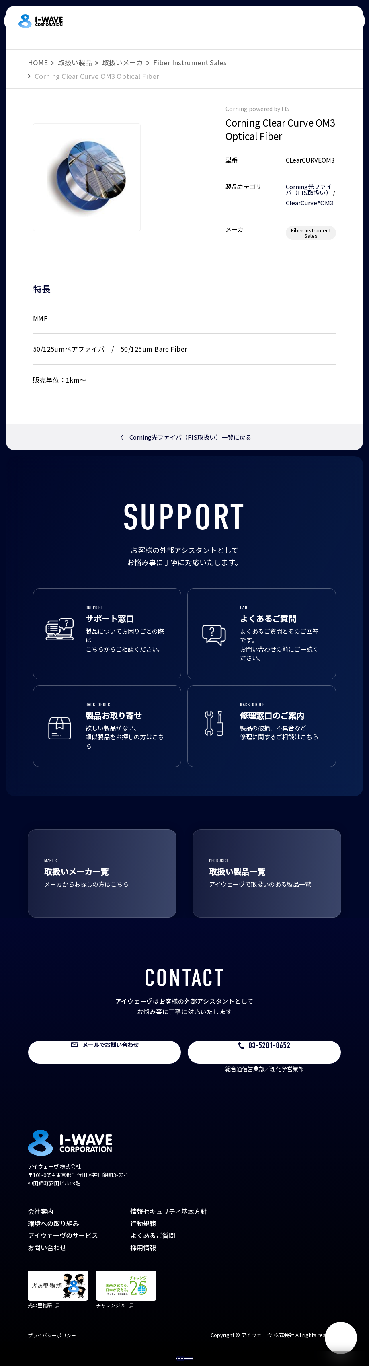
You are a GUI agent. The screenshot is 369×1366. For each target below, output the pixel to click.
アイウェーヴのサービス (63, 1235)
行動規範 (143, 1223)
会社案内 (40, 1211)
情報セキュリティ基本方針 (168, 1211)
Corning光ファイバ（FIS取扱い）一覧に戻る (184, 437)
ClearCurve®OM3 (309, 202)
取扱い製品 (75, 62)
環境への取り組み (53, 1223)
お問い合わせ (47, 1247)
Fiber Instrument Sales (190, 62)
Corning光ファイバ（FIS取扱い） (309, 189)
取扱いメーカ (122, 62)
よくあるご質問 (152, 1235)
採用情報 (143, 1247)
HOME (38, 62)
